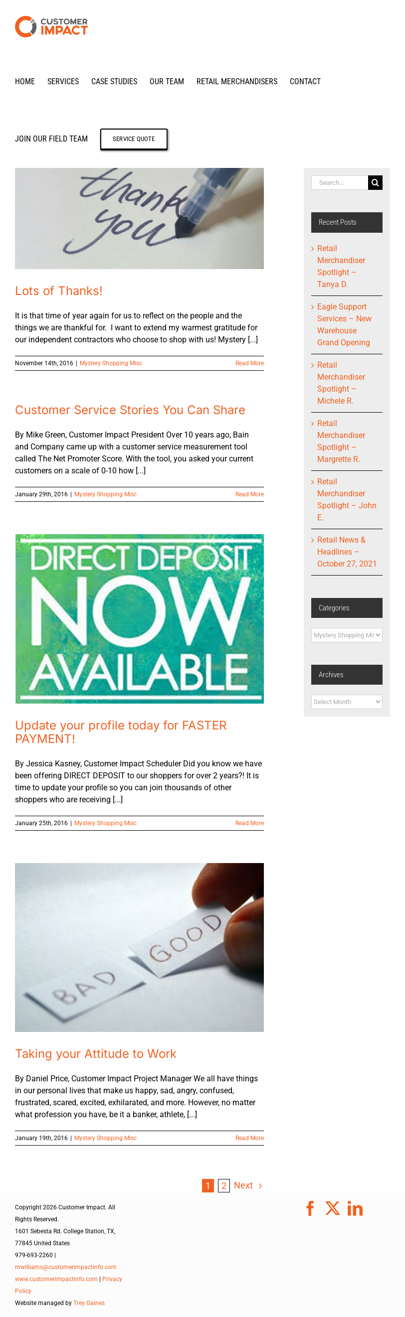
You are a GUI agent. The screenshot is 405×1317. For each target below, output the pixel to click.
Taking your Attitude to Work (96, 1053)
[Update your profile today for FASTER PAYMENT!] (139, 618)
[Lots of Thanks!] (139, 218)
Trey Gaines (89, 1303)
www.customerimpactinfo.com (56, 1279)
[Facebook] (310, 1208)
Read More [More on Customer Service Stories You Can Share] (249, 494)
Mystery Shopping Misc (111, 363)
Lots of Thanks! (59, 291)
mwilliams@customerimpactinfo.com (66, 1267)
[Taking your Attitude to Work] (139, 947)
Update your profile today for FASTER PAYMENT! (120, 732)
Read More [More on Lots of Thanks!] (249, 363)
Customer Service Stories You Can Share (130, 410)
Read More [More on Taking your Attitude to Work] (249, 1138)
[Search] (375, 182)
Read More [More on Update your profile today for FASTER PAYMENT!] (249, 823)
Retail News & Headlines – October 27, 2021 (347, 552)
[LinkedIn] (355, 1208)
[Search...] (339, 182)
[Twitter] (332, 1208)
